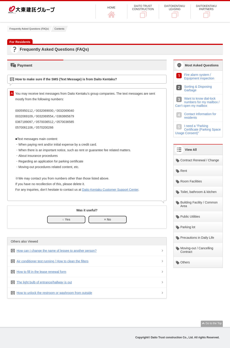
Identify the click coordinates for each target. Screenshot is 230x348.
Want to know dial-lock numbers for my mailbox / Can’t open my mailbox (197, 102)
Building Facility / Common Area (199, 204)
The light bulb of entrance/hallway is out (44, 282)
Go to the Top (214, 323)
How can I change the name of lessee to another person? (57, 250)
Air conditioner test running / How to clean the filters (52, 261)
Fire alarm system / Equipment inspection (199, 76)
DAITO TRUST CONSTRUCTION (143, 7)
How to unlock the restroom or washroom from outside (54, 293)
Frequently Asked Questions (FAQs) (29, 28)
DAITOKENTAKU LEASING (174, 7)
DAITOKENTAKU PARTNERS (206, 7)
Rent (183, 171)
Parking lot (187, 227)
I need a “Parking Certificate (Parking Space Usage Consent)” (198, 129)
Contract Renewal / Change (199, 160)
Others (185, 262)
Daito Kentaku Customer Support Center (110, 189)
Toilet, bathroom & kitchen (198, 192)
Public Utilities (190, 216)
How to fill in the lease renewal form (41, 272)
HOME (111, 7)
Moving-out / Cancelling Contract (196, 250)
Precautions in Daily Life (197, 237)
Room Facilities (191, 181)
